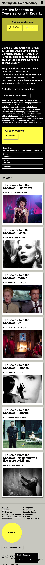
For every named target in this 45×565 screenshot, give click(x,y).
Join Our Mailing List (12, 547)
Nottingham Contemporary (19, 3)
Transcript (7, 166)
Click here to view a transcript (16, 95)
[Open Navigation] (42, 2)
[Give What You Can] (14, 28)
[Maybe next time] (30, 28)
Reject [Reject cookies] (32, 560)
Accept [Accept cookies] (21, 560)
